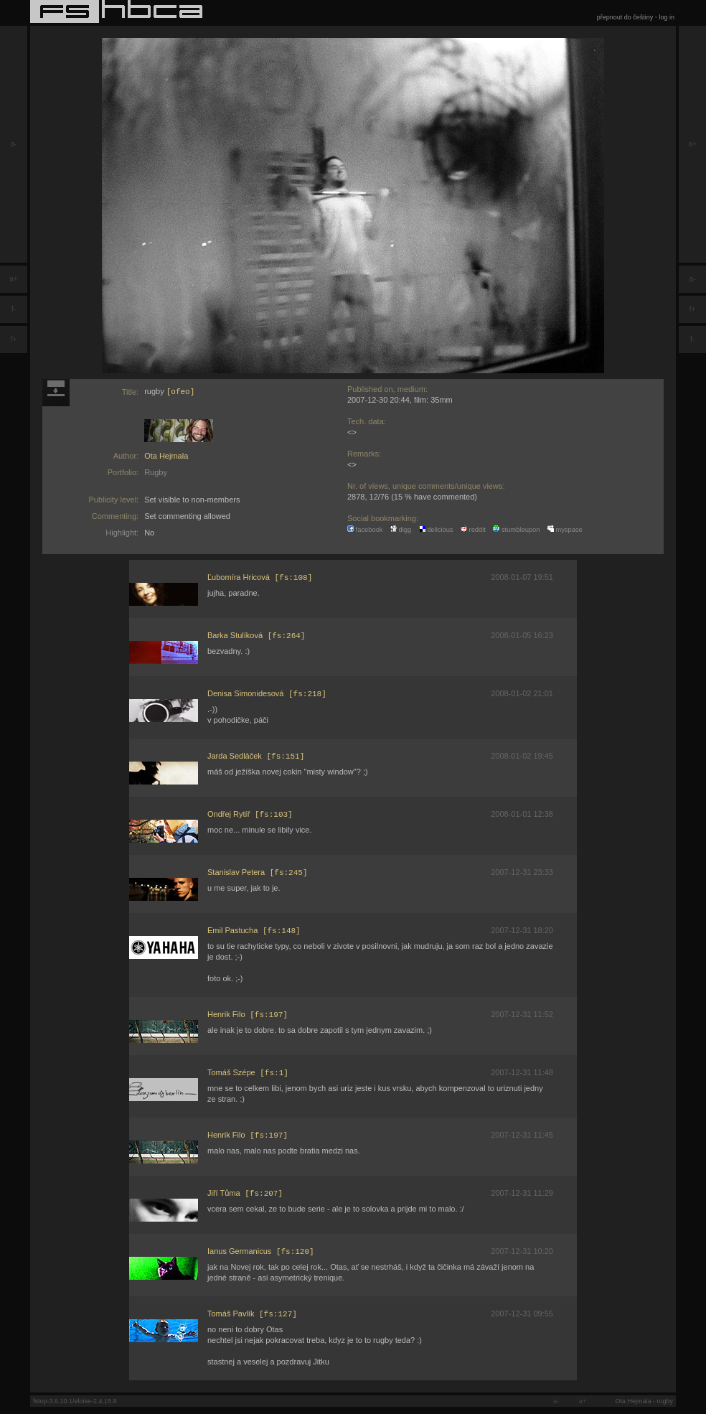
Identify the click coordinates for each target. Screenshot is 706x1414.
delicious (436, 529)
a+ (13, 279)
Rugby (155, 472)
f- (13, 309)
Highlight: (121, 532)
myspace (565, 529)
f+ (14, 339)
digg (400, 529)
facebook (365, 529)
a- (14, 144)
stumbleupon (516, 529)
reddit (473, 529)
